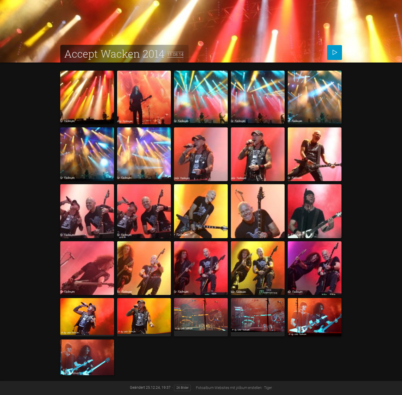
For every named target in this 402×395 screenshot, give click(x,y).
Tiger (268, 388)
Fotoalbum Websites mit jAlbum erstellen (229, 388)
